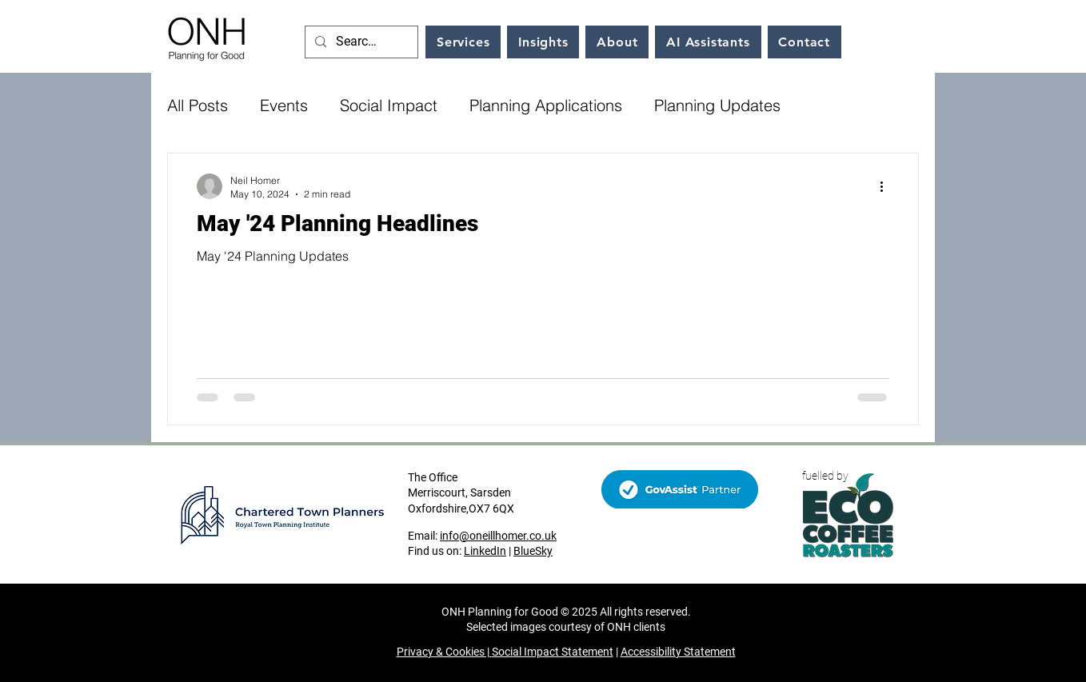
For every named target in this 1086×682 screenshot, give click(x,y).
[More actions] (886, 186)
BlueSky (533, 550)
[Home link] (207, 36)
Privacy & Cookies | (444, 651)
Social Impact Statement (552, 651)
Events (284, 105)
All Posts (197, 105)
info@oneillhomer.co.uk (498, 535)
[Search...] (360, 42)
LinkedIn (485, 550)
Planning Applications (545, 105)
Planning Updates (717, 105)
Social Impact (388, 105)
